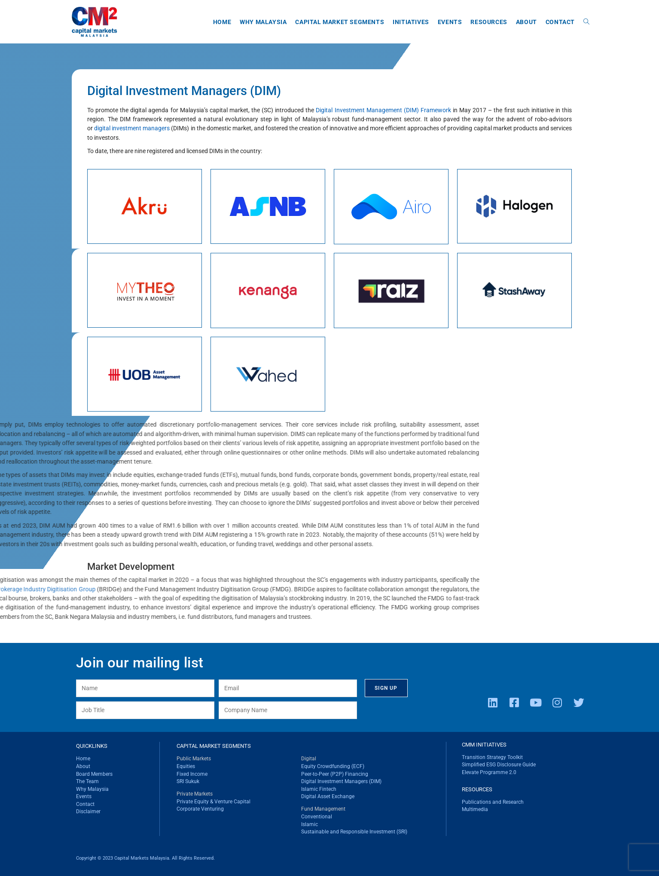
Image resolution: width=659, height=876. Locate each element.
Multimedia (475, 809)
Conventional (316, 817)
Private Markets (195, 794)
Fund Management (323, 809)
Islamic (309, 824)
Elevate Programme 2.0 (489, 772)
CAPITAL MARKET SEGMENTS (214, 746)
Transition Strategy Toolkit (492, 757)
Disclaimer (88, 811)
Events (84, 796)
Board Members (94, 774)
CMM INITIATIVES (484, 744)
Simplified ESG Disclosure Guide (499, 765)
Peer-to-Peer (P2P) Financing (334, 774)
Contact (85, 804)
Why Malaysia (92, 789)
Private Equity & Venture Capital (213, 802)
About (83, 766)
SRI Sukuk (188, 781)
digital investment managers (123, 128)
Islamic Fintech (318, 789)
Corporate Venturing (200, 809)
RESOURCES (477, 789)
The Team (87, 781)
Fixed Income (192, 774)
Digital (308, 759)
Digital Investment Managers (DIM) (341, 781)
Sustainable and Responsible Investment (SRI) (354, 832)
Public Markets (194, 759)
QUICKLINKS (91, 746)
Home (83, 759)
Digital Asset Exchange (327, 796)
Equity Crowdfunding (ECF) (332, 766)
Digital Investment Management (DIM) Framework (374, 110)
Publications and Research (493, 802)
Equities (186, 766)
